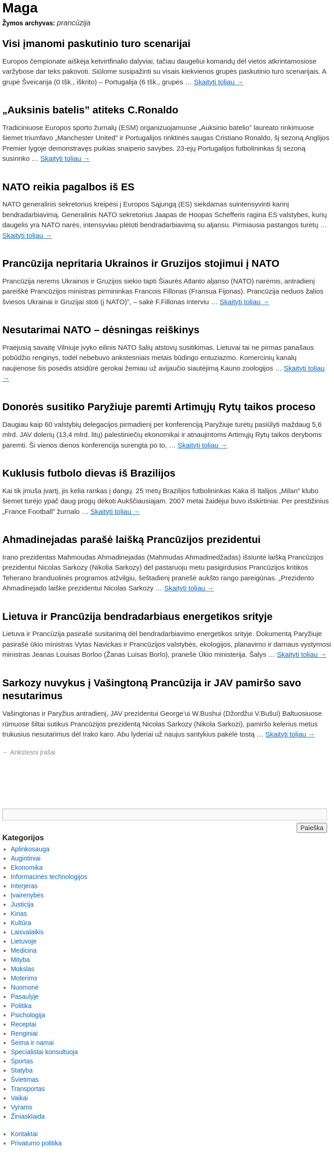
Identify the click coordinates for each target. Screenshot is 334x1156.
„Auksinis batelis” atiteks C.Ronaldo (90, 110)
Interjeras (24, 886)
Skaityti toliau (219, 82)
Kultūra (21, 922)
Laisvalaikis (27, 932)
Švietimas (25, 1079)
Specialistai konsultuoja (44, 1052)
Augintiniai (26, 858)
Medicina (23, 950)
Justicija (22, 904)
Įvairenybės (27, 895)
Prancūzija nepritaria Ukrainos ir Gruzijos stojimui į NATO (141, 263)
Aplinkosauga (30, 849)
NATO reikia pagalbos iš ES (68, 187)
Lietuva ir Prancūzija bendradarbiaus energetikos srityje (137, 616)
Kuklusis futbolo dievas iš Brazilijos (88, 473)
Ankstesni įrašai (28, 752)
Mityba (20, 959)
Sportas (22, 1061)
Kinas (19, 913)
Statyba (21, 1070)
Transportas (28, 1088)
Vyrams (21, 1107)
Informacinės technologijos (49, 876)
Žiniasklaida (28, 1116)
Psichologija (28, 1015)
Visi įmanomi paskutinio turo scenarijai (96, 43)
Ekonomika (26, 867)
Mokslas (22, 969)
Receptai (23, 1024)
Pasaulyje (25, 996)
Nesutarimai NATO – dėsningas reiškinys (100, 330)
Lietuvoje (23, 941)
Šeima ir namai (32, 1042)
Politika (21, 1005)
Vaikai (19, 1098)
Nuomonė (25, 987)
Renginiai (24, 1033)
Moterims (24, 978)
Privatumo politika (36, 1143)
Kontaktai (24, 1134)
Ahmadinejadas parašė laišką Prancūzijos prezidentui (131, 539)
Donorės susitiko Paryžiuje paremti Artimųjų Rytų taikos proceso (159, 407)
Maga (20, 7)
